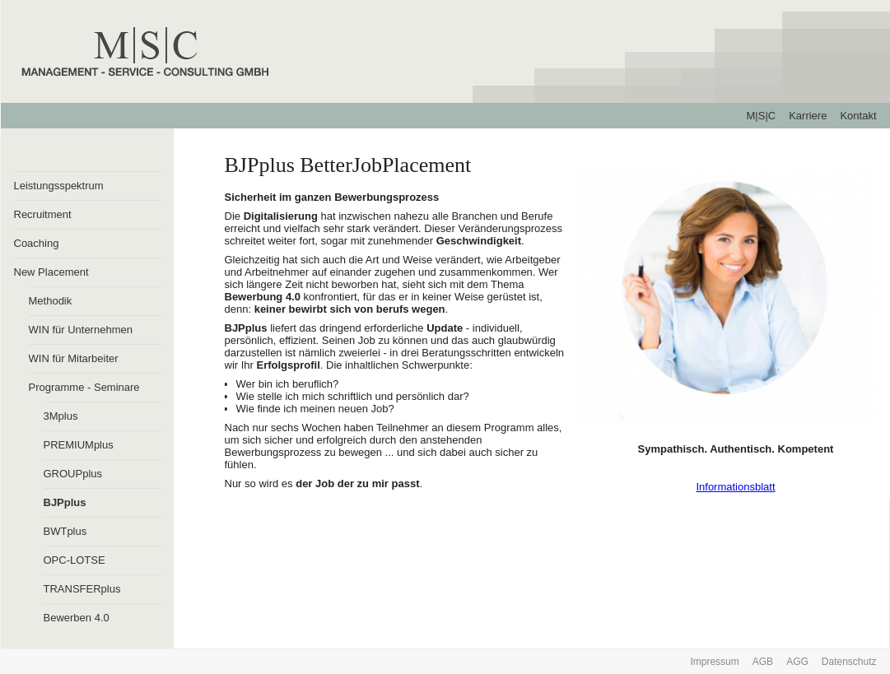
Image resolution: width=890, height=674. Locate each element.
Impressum (714, 661)
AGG (797, 661)
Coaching (36, 243)
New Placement (51, 272)
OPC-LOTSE (74, 560)
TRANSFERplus (82, 589)
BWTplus (65, 531)
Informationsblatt (735, 487)
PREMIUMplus (79, 445)
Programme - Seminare (84, 387)
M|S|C (761, 115)
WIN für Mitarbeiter (74, 358)
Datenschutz (849, 661)
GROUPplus (73, 473)
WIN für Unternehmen (81, 329)
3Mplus (61, 416)
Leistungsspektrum (59, 185)
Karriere (808, 115)
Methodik (50, 301)
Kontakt (858, 115)
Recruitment (43, 214)
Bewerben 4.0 (77, 617)
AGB (763, 661)
